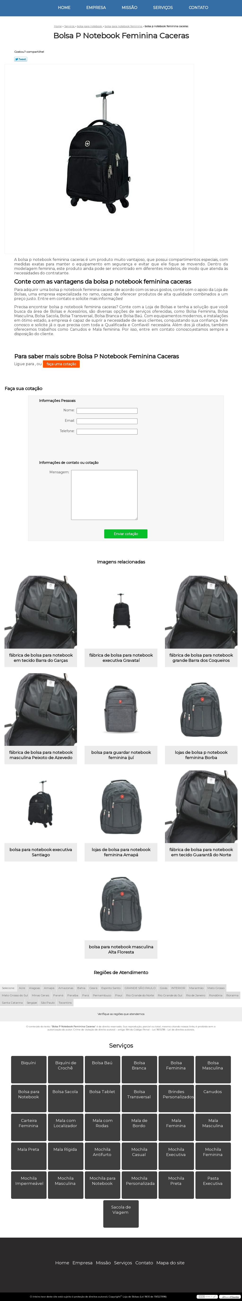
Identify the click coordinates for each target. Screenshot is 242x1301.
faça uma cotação (61, 364)
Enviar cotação (126, 534)
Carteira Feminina (29, 1123)
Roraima (232, 995)
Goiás (163, 988)
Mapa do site (170, 1263)
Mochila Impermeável (29, 1181)
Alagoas (34, 988)
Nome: (100, 411)
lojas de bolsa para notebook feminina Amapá (121, 852)
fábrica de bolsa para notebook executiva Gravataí (121, 658)
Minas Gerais (40, 995)
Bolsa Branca (139, 1065)
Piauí (118, 995)
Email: (101, 421)
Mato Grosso (216, 988)
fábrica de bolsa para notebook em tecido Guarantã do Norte (201, 852)
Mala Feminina (176, 1123)
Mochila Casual (139, 1152)
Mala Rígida (65, 1149)
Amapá (49, 988)
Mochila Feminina (213, 1152)
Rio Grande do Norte (140, 995)
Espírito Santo (111, 988)
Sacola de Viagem (121, 1210)
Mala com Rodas (103, 1123)
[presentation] (69, 448)
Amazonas (65, 988)
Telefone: (99, 432)
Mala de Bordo (139, 1123)
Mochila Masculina (66, 1181)
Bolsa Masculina (213, 1065)
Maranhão (196, 988)
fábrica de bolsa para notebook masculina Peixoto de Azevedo (41, 755)
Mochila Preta (176, 1181)
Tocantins (65, 1002)
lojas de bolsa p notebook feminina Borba (201, 755)
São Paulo (48, 1002)
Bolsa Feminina (176, 1065)
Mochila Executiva (176, 1152)
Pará (85, 995)
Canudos (213, 1091)
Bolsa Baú (102, 1062)
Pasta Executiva (213, 1181)
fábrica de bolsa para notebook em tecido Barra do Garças (41, 658)
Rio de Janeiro (195, 995)
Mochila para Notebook (103, 1181)
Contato (198, 7)
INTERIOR (178, 988)
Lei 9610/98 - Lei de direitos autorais (173, 1029)
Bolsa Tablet (102, 1091)
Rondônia (215, 995)
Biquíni (29, 1062)
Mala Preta (28, 1149)
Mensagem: (93, 495)
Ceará (93, 988)
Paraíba (72, 995)
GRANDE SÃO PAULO (140, 988)
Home (64, 7)
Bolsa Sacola (65, 1091)
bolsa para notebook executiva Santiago (40, 852)
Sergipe (32, 1002)
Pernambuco (102, 995)
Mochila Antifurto (102, 1152)
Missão (129, 7)
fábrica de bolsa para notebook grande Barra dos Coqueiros (201, 658)
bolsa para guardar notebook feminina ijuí (121, 755)
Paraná (58, 995)
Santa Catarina (12, 1002)
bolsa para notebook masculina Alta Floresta (121, 949)
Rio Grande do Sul (170, 995)
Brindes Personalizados (178, 1094)
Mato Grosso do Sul (15, 995)
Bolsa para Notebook (29, 1094)
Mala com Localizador (66, 1123)
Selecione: (8, 988)
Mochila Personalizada (141, 1181)
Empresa (96, 7)
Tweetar (20, 59)
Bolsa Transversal (139, 1094)
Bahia (81, 988)
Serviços (163, 7)
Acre (22, 988)
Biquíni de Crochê (65, 1065)
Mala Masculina (213, 1123)
